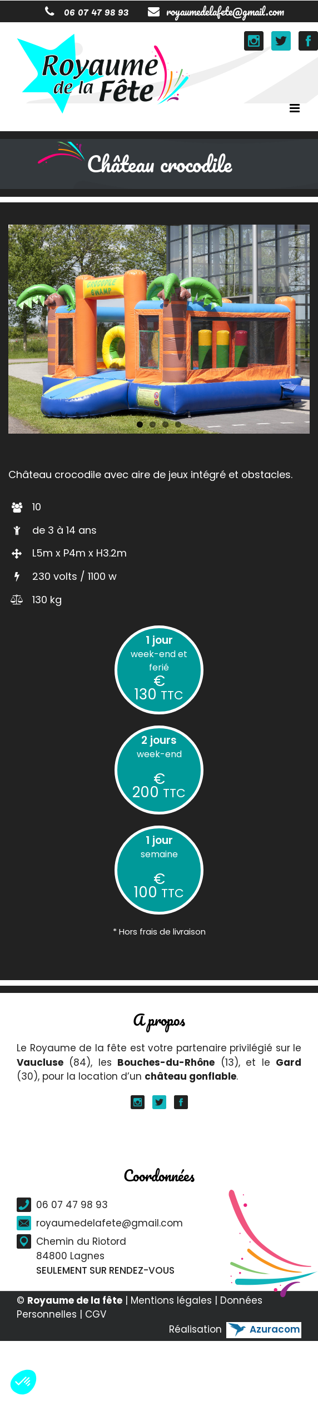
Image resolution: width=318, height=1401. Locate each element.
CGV (95, 1314)
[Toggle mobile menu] (295, 108)
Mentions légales (171, 1300)
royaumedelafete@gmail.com (216, 11)
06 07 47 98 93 (86, 11)
